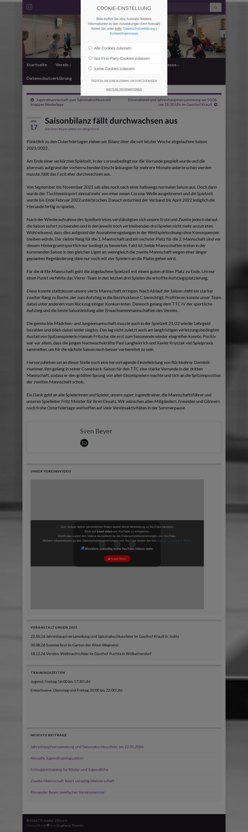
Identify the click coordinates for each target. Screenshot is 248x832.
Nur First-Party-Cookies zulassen (119, 58)
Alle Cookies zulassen (110, 48)
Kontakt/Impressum (124, 33)
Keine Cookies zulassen (112, 69)
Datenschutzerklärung (139, 29)
